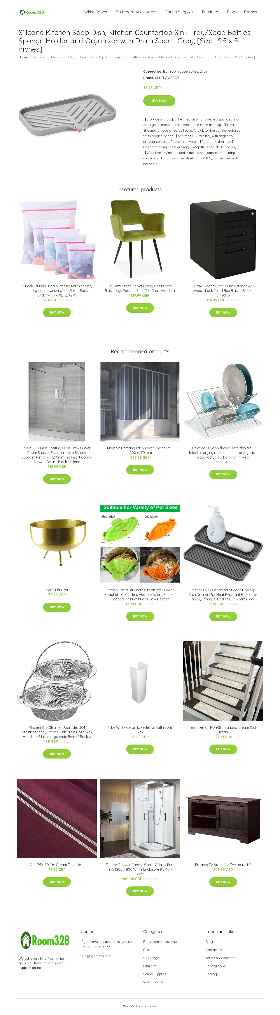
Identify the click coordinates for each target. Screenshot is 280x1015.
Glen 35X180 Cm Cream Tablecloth (57, 866)
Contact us (214, 951)
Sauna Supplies (179, 12)
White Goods (95, 12)
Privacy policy (216, 967)
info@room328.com (96, 957)
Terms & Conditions (220, 959)
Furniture (210, 12)
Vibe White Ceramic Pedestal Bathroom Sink (140, 731)
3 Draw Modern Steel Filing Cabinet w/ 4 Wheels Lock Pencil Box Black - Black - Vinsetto (223, 292)
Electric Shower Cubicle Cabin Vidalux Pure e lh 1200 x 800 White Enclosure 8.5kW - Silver (140, 871)
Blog (231, 12)
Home (23, 58)
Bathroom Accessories (136, 12)
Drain (204, 73)
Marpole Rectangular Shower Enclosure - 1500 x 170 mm (140, 451)
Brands (250, 12)
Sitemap (212, 975)
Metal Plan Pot (57, 591)
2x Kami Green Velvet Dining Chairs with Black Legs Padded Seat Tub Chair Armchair (140, 289)
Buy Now (159, 102)
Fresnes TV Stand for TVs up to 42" (223, 866)
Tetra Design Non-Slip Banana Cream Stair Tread (223, 731)
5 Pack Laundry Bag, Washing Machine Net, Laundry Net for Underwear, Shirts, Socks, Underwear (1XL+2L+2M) (57, 292)
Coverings (151, 959)
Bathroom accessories (180, 73)
